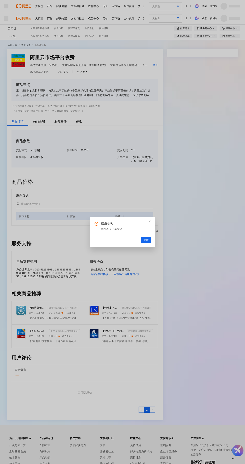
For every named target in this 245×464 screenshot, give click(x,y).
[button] (149, 221)
